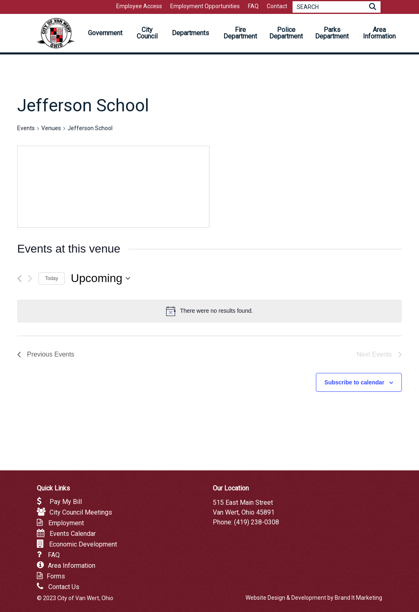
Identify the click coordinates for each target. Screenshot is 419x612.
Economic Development (83, 544)
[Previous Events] (19, 278)
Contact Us (63, 587)
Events (26, 128)
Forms (56, 576)
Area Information (71, 565)
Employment (66, 523)
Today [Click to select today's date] (51, 278)
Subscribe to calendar (354, 382)
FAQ (54, 555)
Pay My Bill (66, 502)
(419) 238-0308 (256, 522)
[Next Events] (30, 278)
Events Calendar (73, 533)
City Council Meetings (81, 512)
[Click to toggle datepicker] (100, 278)
